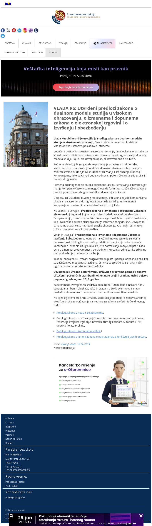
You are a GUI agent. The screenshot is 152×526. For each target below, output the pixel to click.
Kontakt (9, 443)
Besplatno (45, 43)
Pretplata (10, 430)
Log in (53, 52)
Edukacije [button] (80, 43)
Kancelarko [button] (126, 43)
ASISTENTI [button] (102, 43)
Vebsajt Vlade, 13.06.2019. (76, 344)
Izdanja (63, 43)
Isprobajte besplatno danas (76, 87)
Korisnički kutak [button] (14, 52)
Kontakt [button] (37, 52)
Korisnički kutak (13, 438)
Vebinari (9, 434)
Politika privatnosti (15, 510)
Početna (10, 43)
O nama (26, 43)
